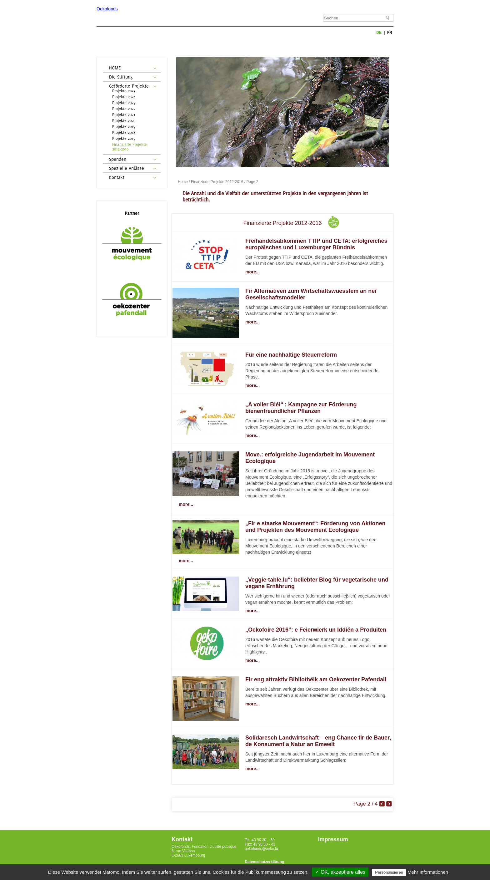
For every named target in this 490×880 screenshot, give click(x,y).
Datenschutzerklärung (264, 862)
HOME (115, 67)
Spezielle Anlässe (126, 168)
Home (183, 182)
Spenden (117, 159)
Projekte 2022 (123, 108)
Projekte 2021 (123, 114)
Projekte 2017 (123, 138)
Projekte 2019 (123, 126)
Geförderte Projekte (129, 86)
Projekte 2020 (123, 120)
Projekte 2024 (123, 96)
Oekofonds (107, 8)
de (379, 32)
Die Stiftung (120, 76)
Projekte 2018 (123, 132)
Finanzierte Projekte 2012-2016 (129, 146)
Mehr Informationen (428, 872)
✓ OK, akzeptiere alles (340, 872)
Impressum (333, 839)
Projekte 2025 (123, 91)
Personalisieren (389, 872)
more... (252, 271)
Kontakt (116, 177)
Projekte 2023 (123, 102)
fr (389, 32)
